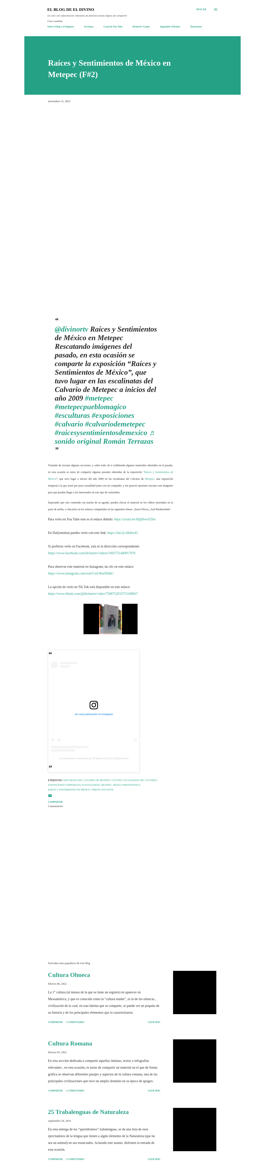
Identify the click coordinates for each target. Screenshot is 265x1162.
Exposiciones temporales (64, 785)
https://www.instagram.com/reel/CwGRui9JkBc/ (81, 573)
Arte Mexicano (72, 780)
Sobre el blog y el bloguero (60, 26)
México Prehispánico (126, 785)
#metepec (99, 398)
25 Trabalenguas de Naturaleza (88, 1112)
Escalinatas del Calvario (140, 780)
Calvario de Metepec (96, 780)
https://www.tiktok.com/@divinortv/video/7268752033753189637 (93, 593)
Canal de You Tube (113, 26)
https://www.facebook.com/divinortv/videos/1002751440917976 (92, 553)
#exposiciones (113, 415)
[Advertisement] (105, 919)
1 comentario (75, 1022)
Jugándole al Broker (170, 26)
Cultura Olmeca (69, 975)
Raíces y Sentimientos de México (69, 789)
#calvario (69, 424)
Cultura (117, 780)
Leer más (154, 1022)
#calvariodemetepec (115, 424)
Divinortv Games (141, 26)
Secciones (89, 26)
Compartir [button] (55, 802)
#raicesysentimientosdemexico (101, 432)
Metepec (149, 478)
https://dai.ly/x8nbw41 (122, 533)
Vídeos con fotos (102, 789)
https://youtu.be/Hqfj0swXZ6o (134, 519)
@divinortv (71, 329)
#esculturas (72, 415)
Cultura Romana (70, 1043)
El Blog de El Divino (70, 9)
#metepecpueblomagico (90, 407)
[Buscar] (201, 9)
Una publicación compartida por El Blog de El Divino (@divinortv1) (93, 758)
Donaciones (196, 26)
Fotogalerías (91, 785)
